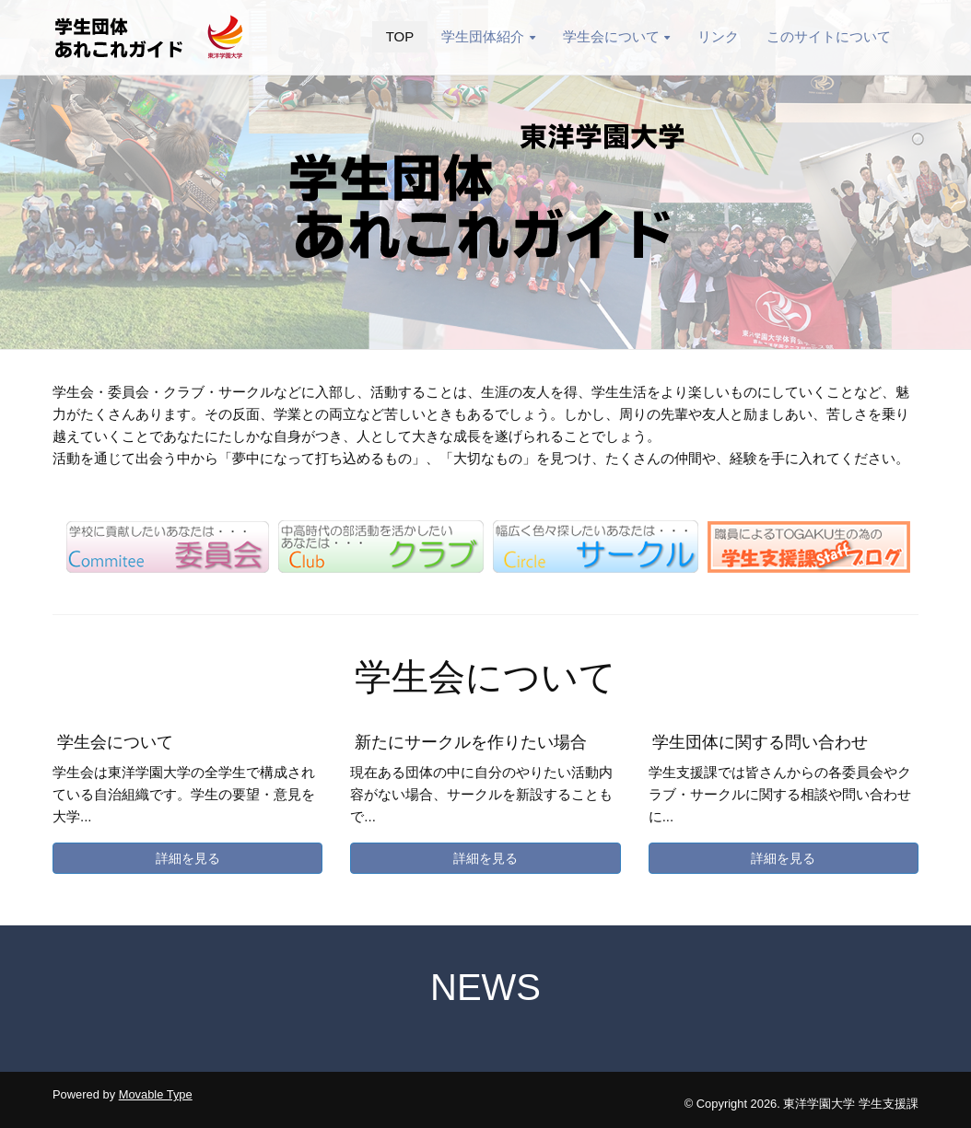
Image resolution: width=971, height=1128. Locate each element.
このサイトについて (828, 36)
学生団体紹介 (487, 36)
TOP (400, 36)
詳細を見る (188, 858)
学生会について (616, 36)
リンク (718, 36)
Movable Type (156, 1094)
